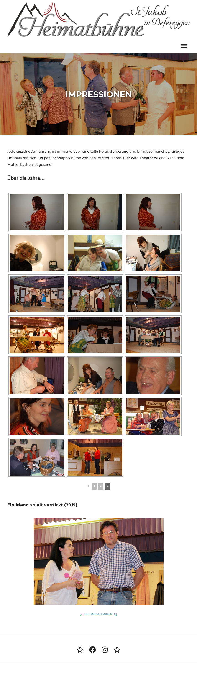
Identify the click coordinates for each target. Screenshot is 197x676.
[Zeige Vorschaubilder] (98, 614)
